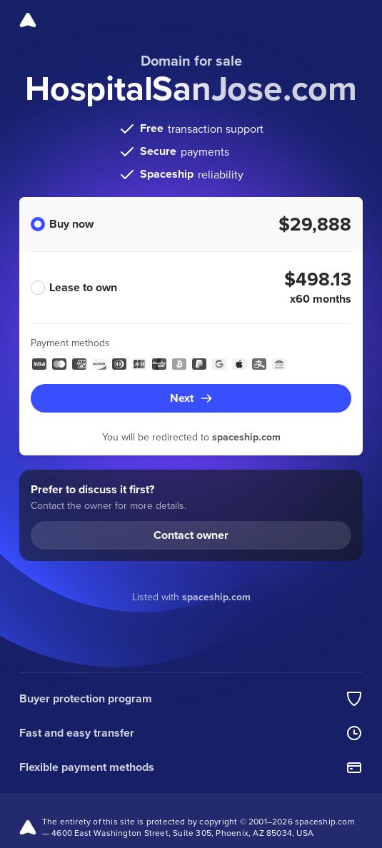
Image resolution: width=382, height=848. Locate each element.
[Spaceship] (27, 20)
